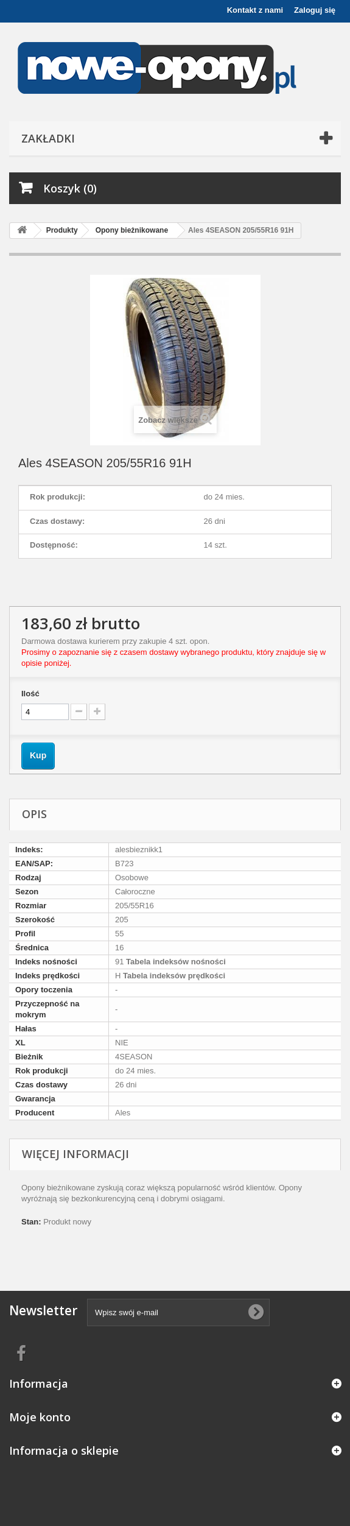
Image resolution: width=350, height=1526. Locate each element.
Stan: (31, 1221)
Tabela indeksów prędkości (173, 975)
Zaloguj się (314, 10)
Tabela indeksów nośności (174, 961)
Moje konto (40, 1417)
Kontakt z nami (255, 10)
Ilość (30, 693)
